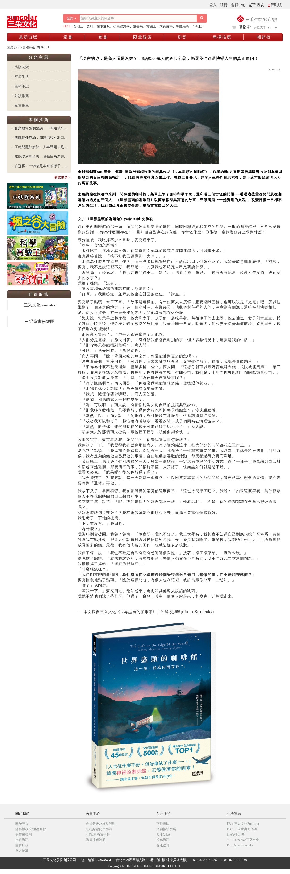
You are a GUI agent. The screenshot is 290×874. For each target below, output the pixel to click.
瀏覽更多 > (62, 177)
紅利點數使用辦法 (99, 829)
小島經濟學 (121, 26)
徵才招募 (22, 851)
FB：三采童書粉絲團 (242, 829)
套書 (103, 37)
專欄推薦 (222, 37)
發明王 (78, 26)
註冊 (224, 5)
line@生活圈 (236, 834)
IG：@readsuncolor (240, 845)
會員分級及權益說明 (101, 823)
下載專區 (163, 823)
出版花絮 (22, 67)
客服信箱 (163, 845)
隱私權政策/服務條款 (30, 829)
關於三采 (22, 823)
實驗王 (151, 26)
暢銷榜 (264, 37)
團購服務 (22, 845)
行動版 (275, 5)
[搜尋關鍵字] (138, 18)
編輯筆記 (22, 86)
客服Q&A (163, 834)
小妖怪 (197, 26)
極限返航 (103, 26)
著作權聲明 (23, 834)
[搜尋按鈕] (202, 18)
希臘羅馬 (182, 26)
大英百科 (166, 26)
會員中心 (238, 5)
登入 (213, 5)
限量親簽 (142, 37)
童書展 (138, 26)
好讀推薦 (22, 96)
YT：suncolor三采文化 (243, 840)
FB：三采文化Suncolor (243, 823)
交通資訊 (22, 840)
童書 (68, 37)
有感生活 (22, 76)
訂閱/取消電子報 (98, 834)
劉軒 (90, 26)
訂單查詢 (256, 5)
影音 (182, 37)
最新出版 (28, 37)
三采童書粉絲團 (39, 321)
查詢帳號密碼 (166, 829)
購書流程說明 (96, 840)
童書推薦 (22, 105)
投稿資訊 (163, 840)
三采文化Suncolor (39, 305)
